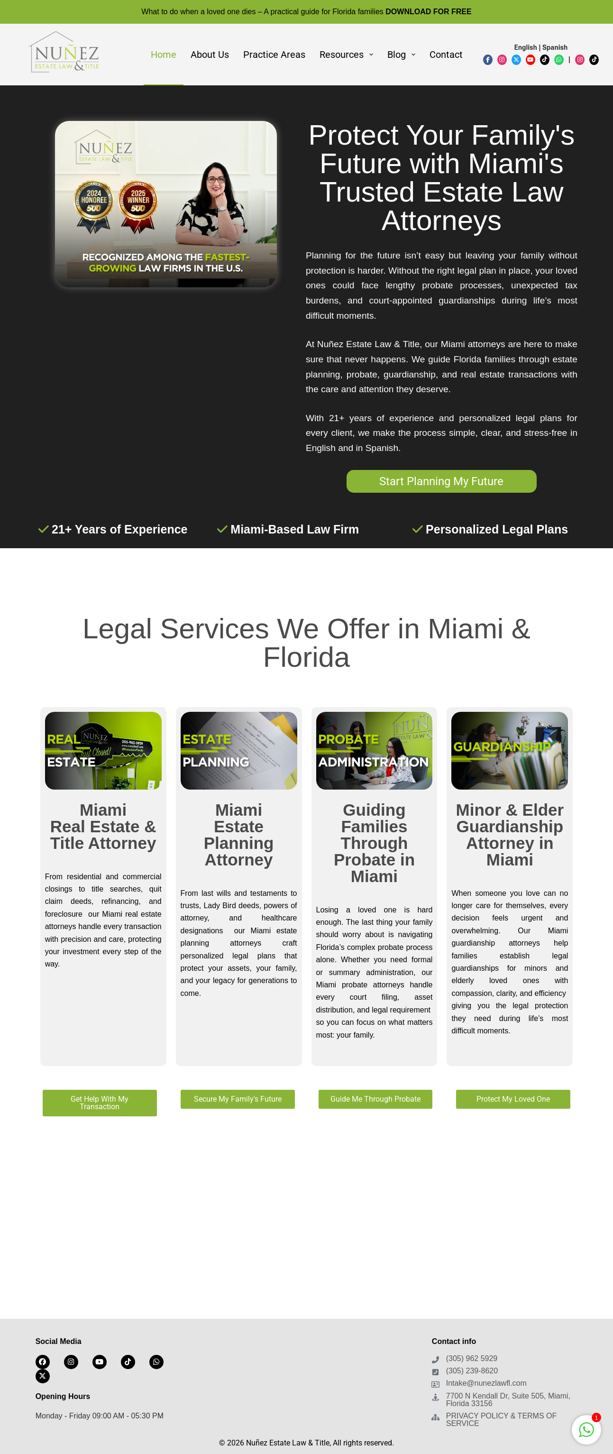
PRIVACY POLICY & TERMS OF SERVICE (501, 1419)
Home (163, 54)
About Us (210, 54)
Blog (403, 54)
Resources (348, 54)
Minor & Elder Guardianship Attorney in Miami (510, 835)
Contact (446, 54)
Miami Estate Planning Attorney (239, 835)
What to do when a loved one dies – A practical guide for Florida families (306, 12)
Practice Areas (274, 54)
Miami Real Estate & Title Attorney (103, 826)
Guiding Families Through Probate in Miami (374, 843)
